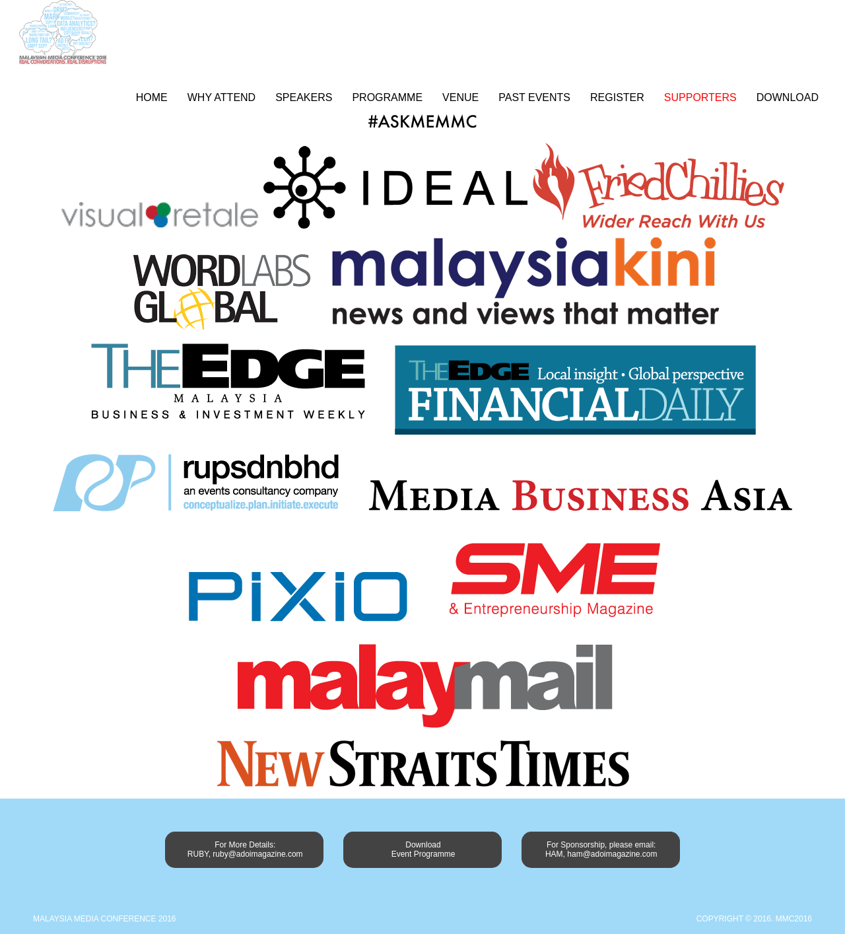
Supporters (700, 97)
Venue (460, 97)
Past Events (534, 97)
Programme (387, 97)
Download (788, 97)
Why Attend (221, 97)
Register (617, 97)
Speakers (303, 97)
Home (152, 97)
